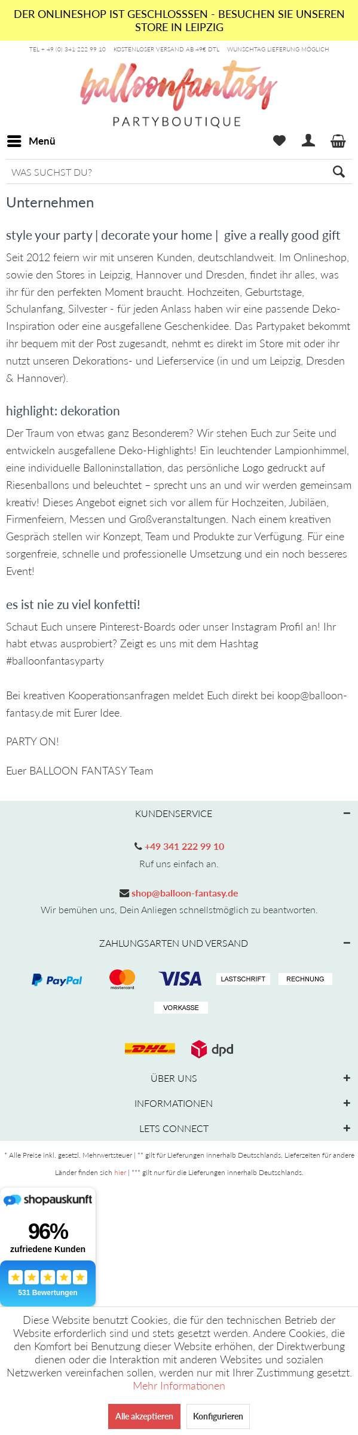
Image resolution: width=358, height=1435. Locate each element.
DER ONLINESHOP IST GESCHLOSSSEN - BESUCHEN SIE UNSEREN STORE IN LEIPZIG (179, 20)
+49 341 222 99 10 (183, 846)
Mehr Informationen (179, 1385)
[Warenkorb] (339, 141)
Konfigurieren (218, 1416)
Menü (31, 139)
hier (120, 1172)
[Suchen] (339, 172)
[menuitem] (31, 141)
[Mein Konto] (309, 141)
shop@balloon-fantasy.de (183, 892)
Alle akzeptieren (144, 1416)
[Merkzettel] (279, 141)
